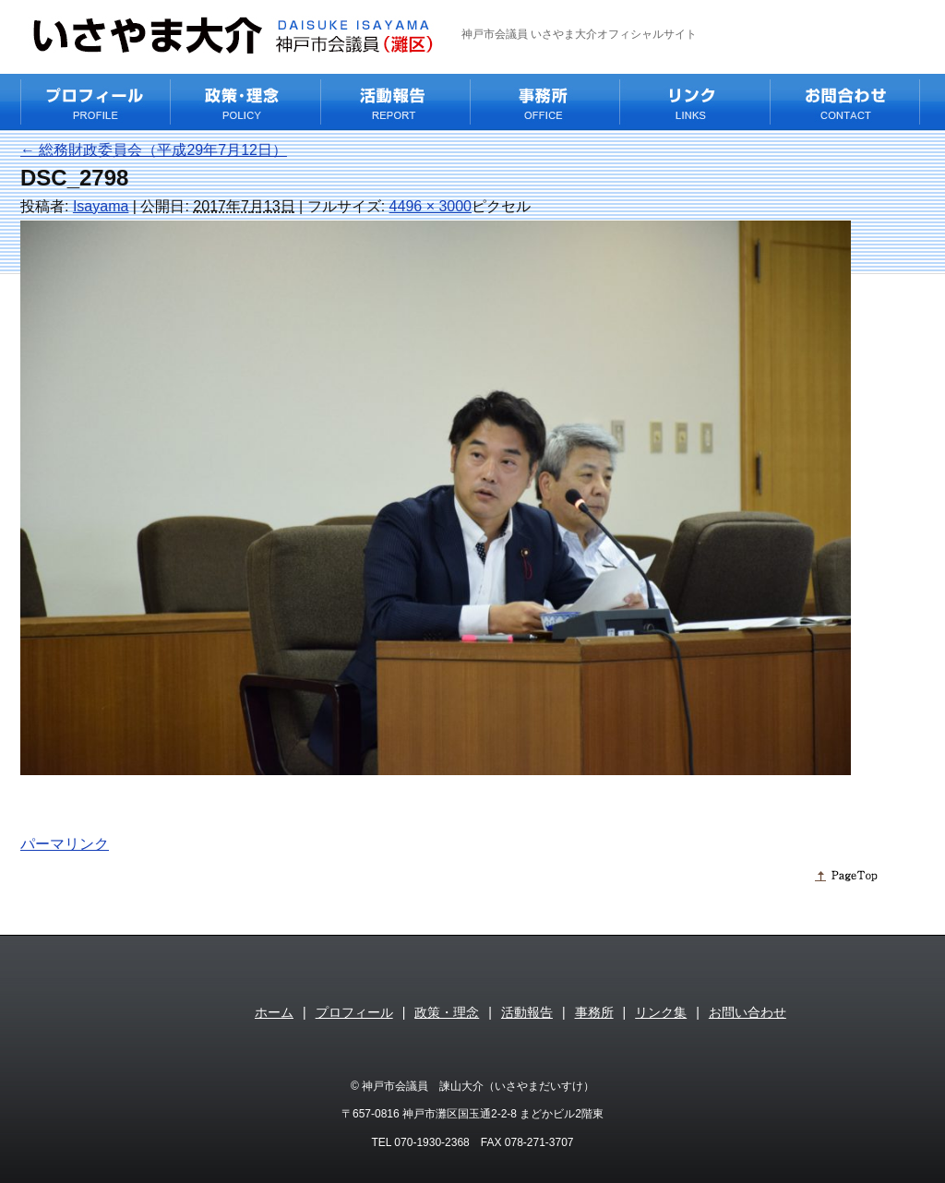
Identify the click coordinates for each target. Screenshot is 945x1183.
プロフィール (354, 1012)
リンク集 (661, 1012)
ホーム (274, 1012)
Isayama (100, 206)
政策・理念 (446, 1012)
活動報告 (527, 1012)
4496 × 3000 (430, 206)
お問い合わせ (747, 1012)
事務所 (594, 1012)
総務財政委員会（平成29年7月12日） (153, 150)
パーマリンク (64, 844)
